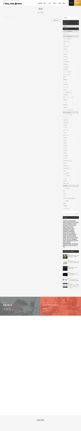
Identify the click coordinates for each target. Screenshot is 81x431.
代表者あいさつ (33, 416)
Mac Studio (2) (65, 155)
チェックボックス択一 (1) (70, 240)
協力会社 (32, 419)
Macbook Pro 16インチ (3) (67, 160)
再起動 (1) (65, 237)
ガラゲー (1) (76, 240)
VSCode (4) (65, 56)
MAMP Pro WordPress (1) (73, 234)
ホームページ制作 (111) (67, 38)
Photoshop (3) (65, 94)
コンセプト (53, 414)
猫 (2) (64, 190)
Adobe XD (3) (65, 59)
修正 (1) (77, 222)
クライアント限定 (64, 416)
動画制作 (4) (65, 79)
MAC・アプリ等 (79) (66, 112)
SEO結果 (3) (65, 69)
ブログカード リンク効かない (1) (73, 245)
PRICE (42, 419)
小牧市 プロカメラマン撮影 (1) (67, 243)
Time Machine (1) (66, 168)
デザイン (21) (65, 87)
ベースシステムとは (44, 414)
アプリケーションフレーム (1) (71, 222)
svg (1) (73, 228)
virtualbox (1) (65, 145)
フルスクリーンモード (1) (71, 237)
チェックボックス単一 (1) (72, 225)
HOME (40, 3)
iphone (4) (65, 180)
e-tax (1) (64, 132)
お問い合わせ (77, 2)
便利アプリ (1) (65, 135)
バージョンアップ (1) (75, 243)
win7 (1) (64, 140)
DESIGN (55, 3)
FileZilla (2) (65, 54)
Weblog (64, 3)
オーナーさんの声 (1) (66, 74)
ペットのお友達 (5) (66, 188)
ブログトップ (66, 21)
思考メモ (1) (65, 33)
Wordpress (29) (65, 46)
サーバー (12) (65, 51)
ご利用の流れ (43, 422)
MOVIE (60, 3)
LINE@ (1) (65, 142)
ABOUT (45, 3)
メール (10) (65, 127)
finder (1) (65, 222)
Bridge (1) (65, 89)
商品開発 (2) (65, 104)
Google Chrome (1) (66, 41)
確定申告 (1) (68, 242)
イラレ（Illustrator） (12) (67, 92)
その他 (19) (65, 185)
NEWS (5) (65, 26)
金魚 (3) (64, 193)
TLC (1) (65, 242)
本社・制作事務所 (33, 424)
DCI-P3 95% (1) (66, 245)
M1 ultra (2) (65, 158)
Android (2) (65, 137)
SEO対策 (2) (65, 64)
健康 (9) (64, 203)
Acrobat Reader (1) (66, 61)
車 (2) (64, 195)
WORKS (42, 417)
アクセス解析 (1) (66, 66)
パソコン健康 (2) (66, 173)
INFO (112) (65, 23)
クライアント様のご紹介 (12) (68, 109)
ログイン (71, 2)
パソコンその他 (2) (66, 175)
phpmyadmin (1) (66, 231)
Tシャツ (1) (65, 102)
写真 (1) (76, 237)
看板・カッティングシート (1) (68, 97)
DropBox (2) (65, 125)
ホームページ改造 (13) (67, 71)
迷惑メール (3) (65, 130)
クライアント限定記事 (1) (67, 31)
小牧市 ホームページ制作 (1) (67, 228)
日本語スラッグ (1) (66, 234)
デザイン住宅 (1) (66, 225)
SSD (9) (64, 170)
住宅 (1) (65, 240)
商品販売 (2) (65, 107)
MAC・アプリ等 (64, 419)
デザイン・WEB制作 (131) (67, 36)
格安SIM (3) (65, 150)
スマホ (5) (65, 178)
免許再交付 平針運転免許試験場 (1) (69, 198)
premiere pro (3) (66, 84)
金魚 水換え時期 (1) (71, 231)
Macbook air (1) (65, 165)
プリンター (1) (65, 117)
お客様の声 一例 (33, 421)
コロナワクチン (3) (66, 208)
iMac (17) (64, 163)
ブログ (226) (65, 28)
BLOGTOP (56, 20)
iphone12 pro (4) (66, 183)
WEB (50, 3)
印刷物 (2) (65, 99)
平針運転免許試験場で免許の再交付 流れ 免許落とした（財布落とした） (73, 256)
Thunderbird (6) (65, 122)
